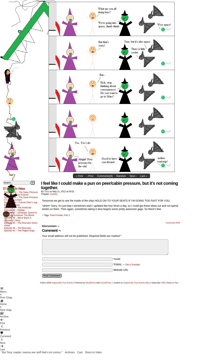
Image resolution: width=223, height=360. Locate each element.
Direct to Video (93, 352)
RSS (164, 283)
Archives (70, 352)
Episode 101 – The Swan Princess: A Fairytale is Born (21, 198)
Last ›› (143, 176)
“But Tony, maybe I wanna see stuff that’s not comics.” (31, 352)
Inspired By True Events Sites (136, 283)
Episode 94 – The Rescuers (17, 228)
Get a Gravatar (132, 264)
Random (121, 176)
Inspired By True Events (62, 283)
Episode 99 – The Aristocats (17, 207)
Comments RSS (173, 223)
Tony (46, 191)
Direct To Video (16, 188)
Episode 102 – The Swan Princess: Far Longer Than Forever (21, 193)
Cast (80, 352)
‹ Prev (90, 176)
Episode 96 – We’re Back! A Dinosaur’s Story (17, 219)
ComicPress (105, 283)
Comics (53, 194)
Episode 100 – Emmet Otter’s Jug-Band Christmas (21, 203)
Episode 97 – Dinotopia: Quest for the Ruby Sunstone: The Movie (20, 214)
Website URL (120, 269)
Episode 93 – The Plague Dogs (19, 230)
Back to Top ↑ (173, 283)
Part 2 (67, 215)
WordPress (91, 283)
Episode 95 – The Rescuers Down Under (21, 224)
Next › (133, 176)
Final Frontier (56, 215)
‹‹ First (79, 176)
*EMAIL (126, 264)
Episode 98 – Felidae (14, 210)
